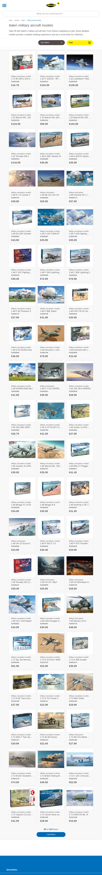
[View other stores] (58, 3)
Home (11, 20)
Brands (17, 20)
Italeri (23, 20)
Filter (80, 42)
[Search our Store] (51, 14)
